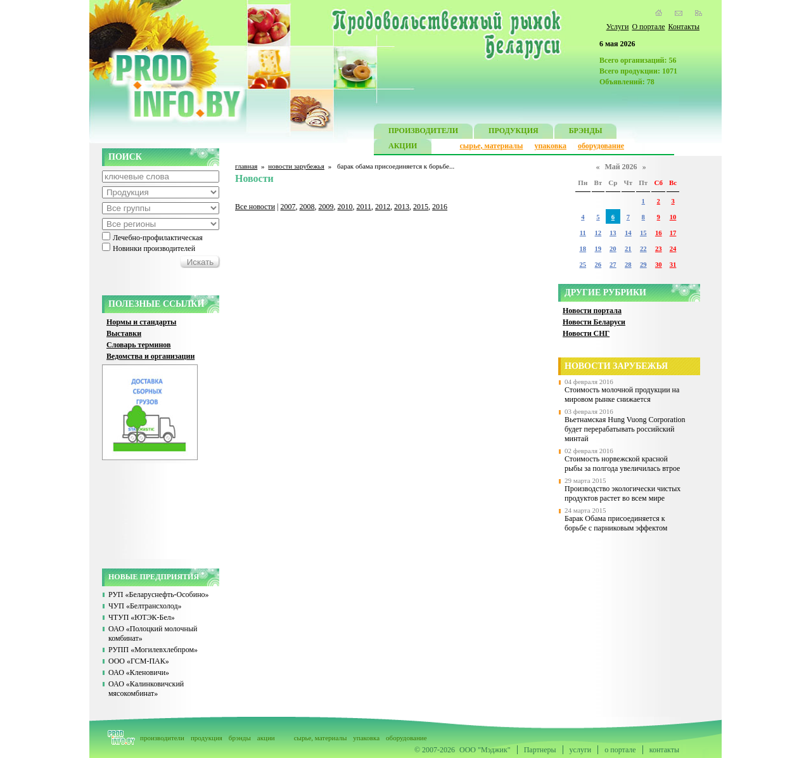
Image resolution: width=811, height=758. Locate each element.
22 (643, 248)
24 (673, 248)
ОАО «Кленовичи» (138, 672)
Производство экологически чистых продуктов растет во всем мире (622, 493)
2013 (401, 206)
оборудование (601, 145)
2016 (439, 206)
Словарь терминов (138, 344)
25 (582, 264)
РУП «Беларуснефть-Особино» (158, 594)
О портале (648, 26)
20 (613, 248)
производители (162, 738)
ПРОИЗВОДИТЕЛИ (423, 132)
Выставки (123, 333)
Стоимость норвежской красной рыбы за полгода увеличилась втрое (622, 463)
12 (598, 232)
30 (658, 264)
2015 (420, 206)
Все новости (255, 206)
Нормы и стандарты (141, 322)
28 (628, 264)
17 (673, 232)
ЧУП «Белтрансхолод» (145, 605)
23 (658, 248)
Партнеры (540, 749)
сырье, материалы (491, 145)
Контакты (683, 26)
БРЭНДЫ (585, 132)
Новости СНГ (586, 333)
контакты (664, 749)
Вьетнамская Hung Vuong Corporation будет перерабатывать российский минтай (625, 429)
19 (598, 248)
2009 (326, 206)
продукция (206, 738)
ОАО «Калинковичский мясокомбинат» (146, 688)
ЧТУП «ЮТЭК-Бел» (141, 617)
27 (613, 264)
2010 (345, 206)
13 (613, 232)
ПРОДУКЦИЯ (513, 132)
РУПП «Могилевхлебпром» (153, 649)
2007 (288, 206)
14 (628, 232)
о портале (619, 749)
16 (658, 232)
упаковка (550, 145)
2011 (364, 206)
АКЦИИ (402, 147)
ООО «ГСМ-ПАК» (138, 661)
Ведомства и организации (150, 356)
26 (598, 264)
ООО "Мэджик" (485, 749)
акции (266, 738)
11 (583, 232)
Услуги (617, 26)
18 (582, 248)
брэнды (240, 738)
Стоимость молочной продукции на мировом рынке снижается (622, 394)
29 (643, 264)
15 (643, 232)
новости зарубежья (296, 166)
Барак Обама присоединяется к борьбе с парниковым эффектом (616, 523)
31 (673, 264)
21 (628, 248)
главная (246, 166)
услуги (581, 749)
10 (673, 217)
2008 (307, 206)
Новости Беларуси (594, 322)
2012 (382, 206)
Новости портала (592, 310)
